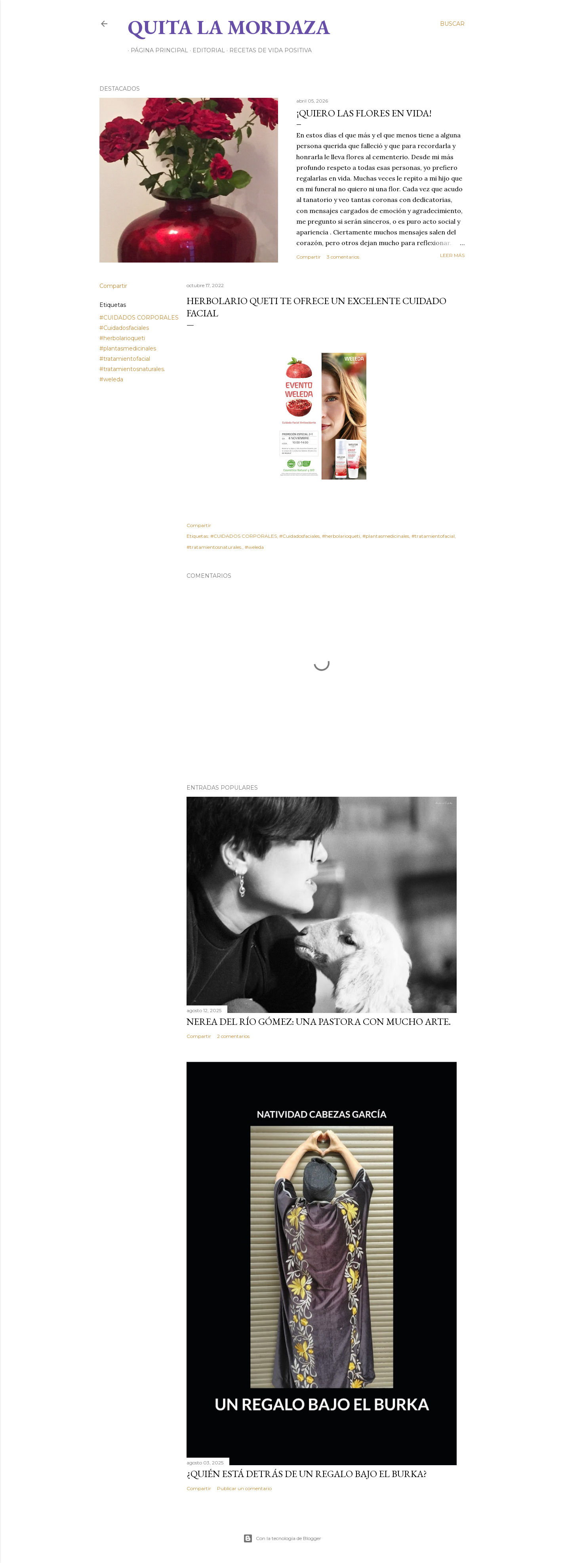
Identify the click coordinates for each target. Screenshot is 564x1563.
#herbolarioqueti (122, 338)
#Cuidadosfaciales (124, 327)
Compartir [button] (308, 257)
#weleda (111, 379)
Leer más (452, 255)
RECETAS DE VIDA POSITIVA (268, 50)
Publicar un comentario (244, 1488)
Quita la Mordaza (229, 27)
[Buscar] (452, 23)
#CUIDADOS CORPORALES (139, 317)
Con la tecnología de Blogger (282, 1538)
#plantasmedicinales (127, 348)
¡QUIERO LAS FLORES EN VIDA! (364, 113)
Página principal (156, 50)
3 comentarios (343, 257)
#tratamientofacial (124, 358)
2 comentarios (233, 1036)
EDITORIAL (206, 50)
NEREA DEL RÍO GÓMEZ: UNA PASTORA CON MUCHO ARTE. (319, 1021)
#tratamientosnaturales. (132, 369)
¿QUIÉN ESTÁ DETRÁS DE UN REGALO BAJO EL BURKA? (307, 1474)
